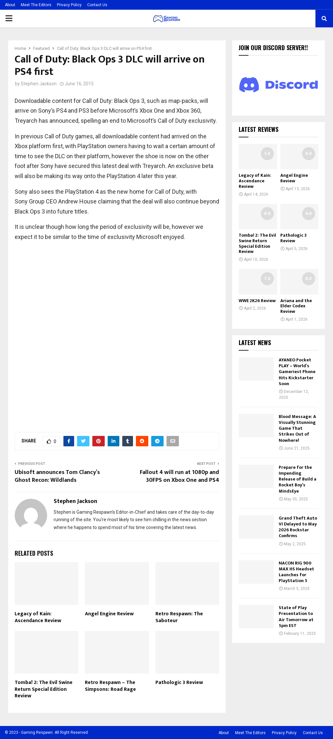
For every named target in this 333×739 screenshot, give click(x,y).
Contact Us (97, 5)
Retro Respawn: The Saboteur (179, 617)
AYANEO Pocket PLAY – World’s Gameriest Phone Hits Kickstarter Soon (297, 371)
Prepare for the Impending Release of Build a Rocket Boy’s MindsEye (297, 479)
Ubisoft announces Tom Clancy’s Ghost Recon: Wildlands (57, 476)
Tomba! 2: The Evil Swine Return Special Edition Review (44, 689)
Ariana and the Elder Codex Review (296, 306)
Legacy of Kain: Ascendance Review (38, 617)
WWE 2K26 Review (257, 300)
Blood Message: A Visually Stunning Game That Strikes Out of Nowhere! (297, 428)
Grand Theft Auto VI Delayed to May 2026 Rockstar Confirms (298, 527)
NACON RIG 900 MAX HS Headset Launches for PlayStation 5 (296, 572)
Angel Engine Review (109, 613)
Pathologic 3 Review (179, 682)
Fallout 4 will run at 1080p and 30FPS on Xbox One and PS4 (179, 476)
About (10, 5)
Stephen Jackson (39, 83)
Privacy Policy (69, 5)
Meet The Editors (36, 5)
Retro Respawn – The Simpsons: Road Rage (110, 686)
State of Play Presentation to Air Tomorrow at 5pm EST (296, 616)
